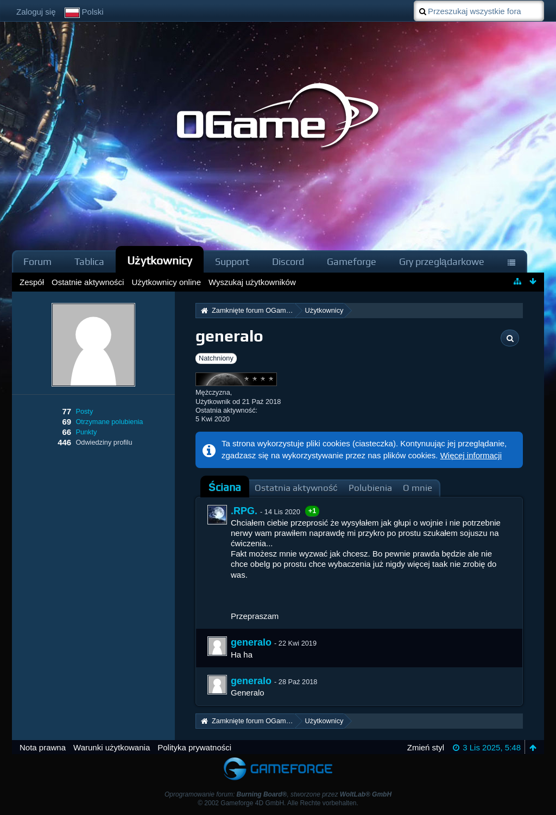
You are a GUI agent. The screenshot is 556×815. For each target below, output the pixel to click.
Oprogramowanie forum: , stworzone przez (278, 794)
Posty (84, 411)
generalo (251, 642)
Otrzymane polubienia (109, 422)
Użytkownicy (159, 260)
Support (232, 261)
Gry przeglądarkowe (441, 261)
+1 (312, 511)
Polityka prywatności (194, 747)
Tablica (89, 261)
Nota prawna (43, 747)
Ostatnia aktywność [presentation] (296, 488)
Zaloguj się (36, 11)
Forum (37, 261)
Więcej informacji (471, 455)
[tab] (224, 487)
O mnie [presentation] (417, 488)
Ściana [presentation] (224, 487)
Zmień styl (425, 747)
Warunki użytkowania (111, 747)
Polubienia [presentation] (370, 488)
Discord (288, 261)
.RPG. (244, 511)
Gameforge (351, 261)
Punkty (86, 432)
